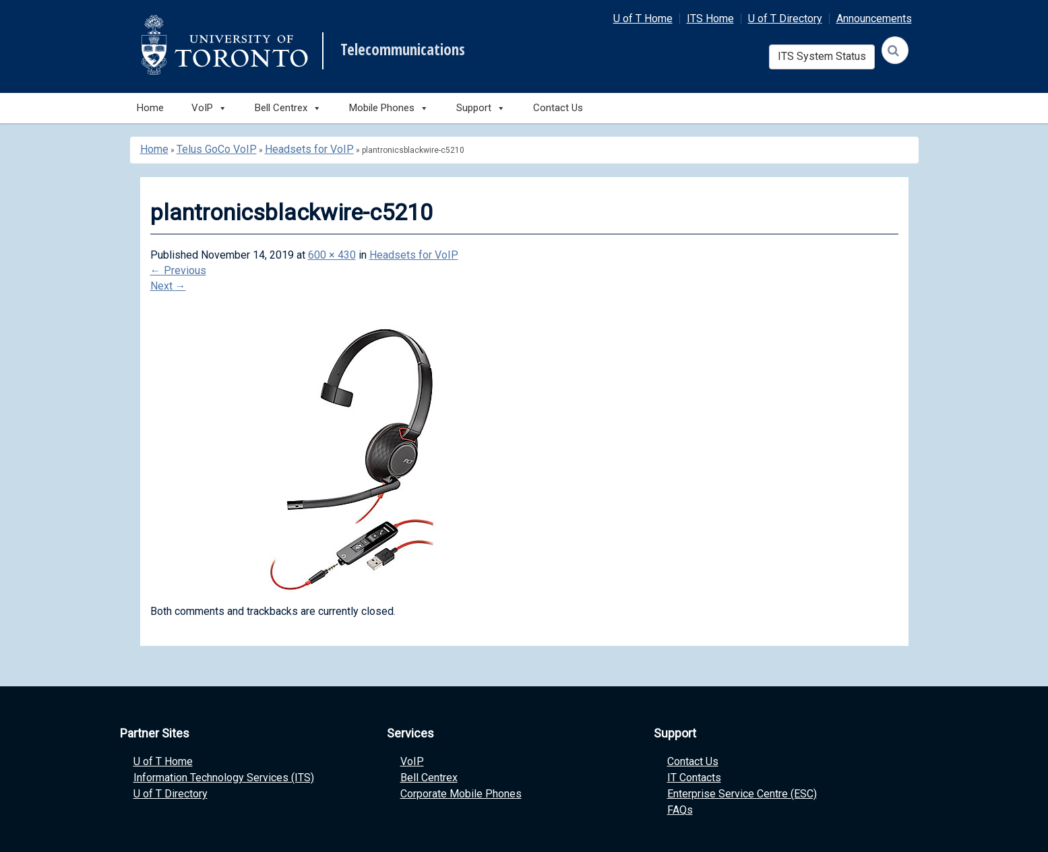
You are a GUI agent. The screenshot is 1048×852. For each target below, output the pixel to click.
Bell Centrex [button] (288, 108)
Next (168, 286)
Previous (178, 270)
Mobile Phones (389, 108)
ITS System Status (822, 56)
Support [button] (480, 108)
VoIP (412, 761)
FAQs (680, 810)
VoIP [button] (209, 108)
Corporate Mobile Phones (461, 793)
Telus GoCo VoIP (217, 149)
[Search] (895, 50)
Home (150, 108)
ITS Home (710, 18)
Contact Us (558, 108)
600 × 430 (332, 255)
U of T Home (643, 18)
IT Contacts (694, 777)
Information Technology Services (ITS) (223, 777)
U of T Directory (785, 18)
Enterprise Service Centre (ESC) (742, 793)
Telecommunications (402, 49)
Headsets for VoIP (309, 149)
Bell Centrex (429, 777)
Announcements (874, 18)
